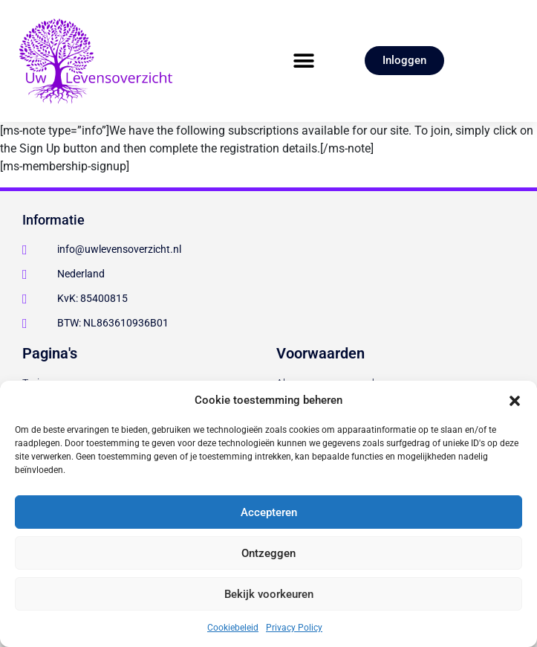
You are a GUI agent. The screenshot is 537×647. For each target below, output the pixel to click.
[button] (514, 400)
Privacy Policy (294, 627)
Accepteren (269, 512)
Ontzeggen (268, 553)
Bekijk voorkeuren (268, 594)
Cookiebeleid (232, 627)
